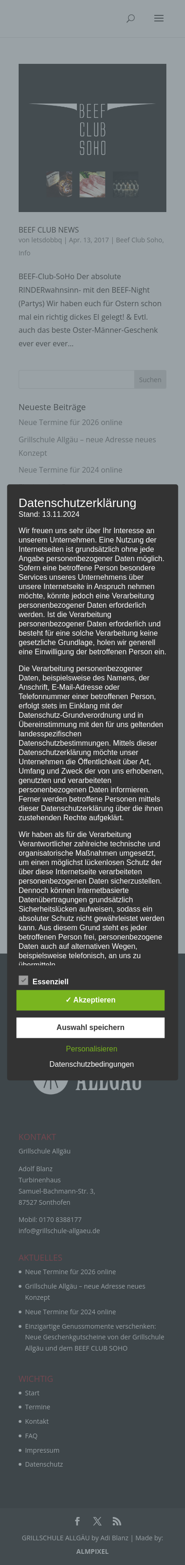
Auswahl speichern (90, 1028)
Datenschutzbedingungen (91, 1065)
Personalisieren (91, 1049)
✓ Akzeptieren (90, 1000)
